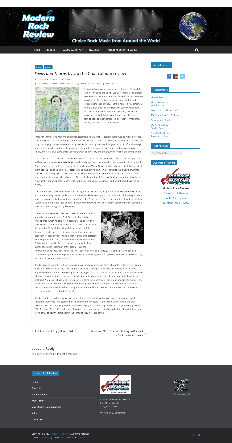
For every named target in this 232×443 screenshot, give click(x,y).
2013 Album (42, 83)
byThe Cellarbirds (166, 110)
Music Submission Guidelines (46, 407)
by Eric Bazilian (165, 115)
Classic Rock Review (176, 193)
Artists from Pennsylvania (89, 83)
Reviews (48, 67)
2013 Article (53, 83)
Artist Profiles (39, 400)
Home (37, 49)
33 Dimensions (119, 412)
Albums (38, 67)
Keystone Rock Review (175, 203)
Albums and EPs (72, 49)
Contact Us (37, 419)
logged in (51, 354)
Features (94, 49)
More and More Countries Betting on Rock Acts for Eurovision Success (119, 333)
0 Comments (68, 79)
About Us (50, 49)
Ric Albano (41, 79)
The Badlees (157, 97)
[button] (57, 50)
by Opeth (161, 120)
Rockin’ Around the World (122, 49)
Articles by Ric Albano (69, 83)
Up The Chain (107, 83)
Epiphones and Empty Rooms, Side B (54, 331)
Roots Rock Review (175, 198)
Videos (35, 413)
